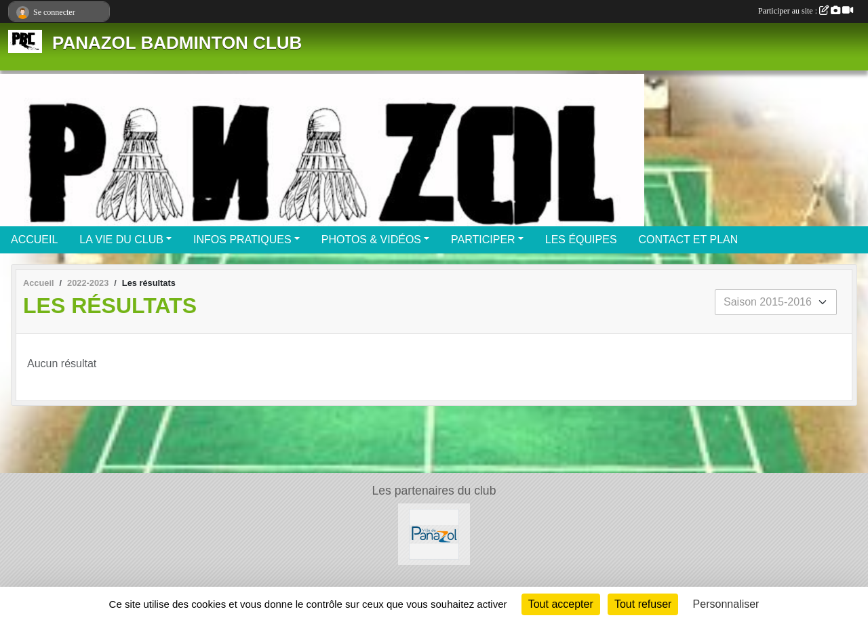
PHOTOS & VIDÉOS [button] (371, 239)
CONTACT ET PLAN (688, 239)
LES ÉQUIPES (581, 239)
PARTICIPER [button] (483, 239)
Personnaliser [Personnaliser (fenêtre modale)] (726, 604)
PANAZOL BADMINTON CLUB (177, 43)
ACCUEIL (34, 239)
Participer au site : (805, 11)
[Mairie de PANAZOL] (434, 533)
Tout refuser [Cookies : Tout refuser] (642, 604)
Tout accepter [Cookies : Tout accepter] (560, 604)
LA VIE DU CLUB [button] (121, 239)
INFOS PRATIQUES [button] (242, 239)
